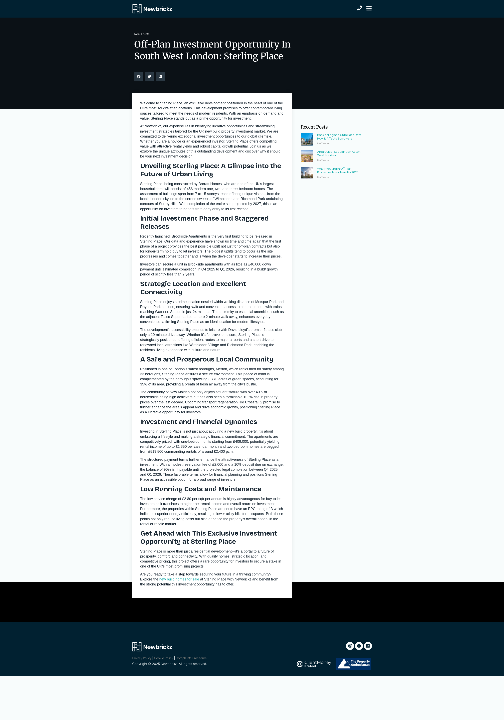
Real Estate (142, 34)
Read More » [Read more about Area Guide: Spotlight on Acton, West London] (323, 160)
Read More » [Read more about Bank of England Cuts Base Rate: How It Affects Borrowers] (323, 143)
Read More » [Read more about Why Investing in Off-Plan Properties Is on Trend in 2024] (323, 177)
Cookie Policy (163, 658)
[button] (138, 76)
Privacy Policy (141, 658)
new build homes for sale (179, 579)
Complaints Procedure (191, 658)
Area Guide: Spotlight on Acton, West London (339, 153)
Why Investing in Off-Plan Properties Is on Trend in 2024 (338, 170)
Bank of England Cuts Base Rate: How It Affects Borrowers (340, 137)
